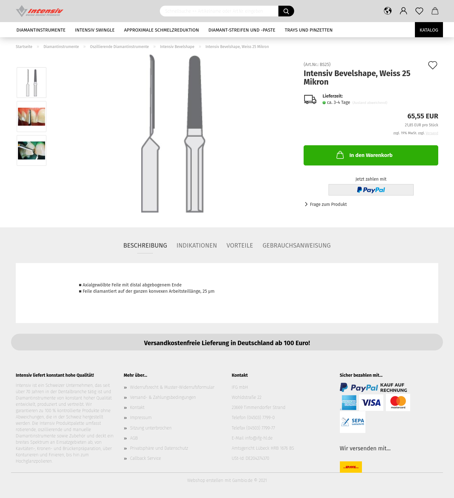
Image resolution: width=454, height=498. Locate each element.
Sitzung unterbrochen (151, 428)
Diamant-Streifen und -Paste (241, 30)
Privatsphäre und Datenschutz (159, 448)
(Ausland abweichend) (369, 103)
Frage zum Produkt (328, 204)
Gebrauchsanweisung (297, 245)
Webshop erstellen (205, 480)
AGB (134, 438)
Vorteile (239, 245)
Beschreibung (145, 245)
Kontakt (137, 407)
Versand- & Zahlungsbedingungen (163, 397)
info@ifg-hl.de (259, 438)
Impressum (141, 417)
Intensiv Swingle (95, 30)
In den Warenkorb (364, 155)
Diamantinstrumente (41, 30)
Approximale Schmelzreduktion (161, 30)
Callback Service (145, 458)
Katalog (429, 30)
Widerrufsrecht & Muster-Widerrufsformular (172, 387)
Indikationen (197, 245)
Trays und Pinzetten (309, 30)
